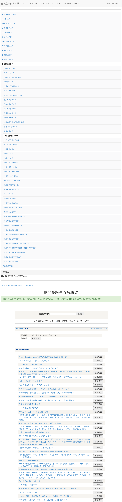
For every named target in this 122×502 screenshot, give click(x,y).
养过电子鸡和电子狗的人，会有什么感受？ (36, 436)
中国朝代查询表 (9, 149)
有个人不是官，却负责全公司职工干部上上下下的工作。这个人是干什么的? (49, 489)
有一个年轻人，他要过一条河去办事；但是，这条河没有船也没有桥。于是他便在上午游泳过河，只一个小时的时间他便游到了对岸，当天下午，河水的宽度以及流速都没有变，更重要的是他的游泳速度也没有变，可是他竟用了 (54, 441)
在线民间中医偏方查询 (11, 172)
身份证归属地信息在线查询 (13, 95)
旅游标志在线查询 (10, 199)
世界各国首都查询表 (11, 262)
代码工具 (6, 19)
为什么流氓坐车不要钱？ (29, 492)
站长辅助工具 (7, 46)
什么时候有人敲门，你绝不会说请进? (34, 361)
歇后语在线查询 (9, 91)
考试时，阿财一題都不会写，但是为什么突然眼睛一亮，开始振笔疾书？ (47, 496)
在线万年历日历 (9, 68)
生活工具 (56, 3)
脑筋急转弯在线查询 (11, 136)
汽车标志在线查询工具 (11, 189)
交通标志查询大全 (10, 113)
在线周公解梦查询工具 (11, 239)
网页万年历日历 (9, 73)
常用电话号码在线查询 (11, 140)
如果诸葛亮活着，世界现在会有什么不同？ (36, 448)
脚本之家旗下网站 (113, 3)
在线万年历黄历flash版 (11, 86)
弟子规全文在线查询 (11, 145)
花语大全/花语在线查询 (12, 181)
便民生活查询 (7, 64)
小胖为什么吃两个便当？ (29, 408)
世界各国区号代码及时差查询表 (14, 252)
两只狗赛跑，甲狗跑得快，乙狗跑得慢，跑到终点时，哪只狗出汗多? (46, 393)
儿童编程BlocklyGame (73, 3)
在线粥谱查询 (8, 154)
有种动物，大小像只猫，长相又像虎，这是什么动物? (40, 423)
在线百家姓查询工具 (11, 203)
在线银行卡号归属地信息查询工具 (15, 235)
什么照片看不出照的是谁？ (29, 404)
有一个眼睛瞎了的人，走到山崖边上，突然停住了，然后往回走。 (45, 396)
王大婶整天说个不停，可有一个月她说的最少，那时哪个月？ (43, 500)
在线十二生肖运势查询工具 (13, 226)
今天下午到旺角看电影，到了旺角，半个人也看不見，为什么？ (44, 389)
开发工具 (33, 3)
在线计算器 (7, 50)
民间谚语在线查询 (10, 104)
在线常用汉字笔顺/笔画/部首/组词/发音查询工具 (20, 248)
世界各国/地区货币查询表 (12, 257)
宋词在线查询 (8, 131)
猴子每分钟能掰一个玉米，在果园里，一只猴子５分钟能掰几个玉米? (46, 469)
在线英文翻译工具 (10, 118)
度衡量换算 (7, 55)
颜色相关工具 (7, 28)
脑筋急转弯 (19, 329)
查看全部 (99, 329)
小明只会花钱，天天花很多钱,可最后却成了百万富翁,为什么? (43, 357)
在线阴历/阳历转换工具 (12, 185)
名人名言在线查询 (10, 100)
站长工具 (45, 3)
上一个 (93, 329)
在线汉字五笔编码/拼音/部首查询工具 (16, 243)
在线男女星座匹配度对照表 (13, 208)
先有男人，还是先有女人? (29, 460)
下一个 (104, 329)
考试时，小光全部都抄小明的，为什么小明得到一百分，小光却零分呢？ (47, 400)
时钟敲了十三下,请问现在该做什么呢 (33, 412)
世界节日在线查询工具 (11, 221)
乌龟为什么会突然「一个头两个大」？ (34, 385)
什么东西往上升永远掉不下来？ (31, 364)
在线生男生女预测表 (11, 163)
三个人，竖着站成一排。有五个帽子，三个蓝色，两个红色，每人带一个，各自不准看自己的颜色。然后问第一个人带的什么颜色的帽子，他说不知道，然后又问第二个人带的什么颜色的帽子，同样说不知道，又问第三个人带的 (54, 475)
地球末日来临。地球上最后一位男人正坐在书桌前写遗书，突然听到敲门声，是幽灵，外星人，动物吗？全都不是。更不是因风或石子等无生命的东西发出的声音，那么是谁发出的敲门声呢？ (54, 417)
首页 (24, 3)
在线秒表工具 (8, 82)
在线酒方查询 (8, 158)
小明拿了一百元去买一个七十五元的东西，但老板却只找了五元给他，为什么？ (50, 377)
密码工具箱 (7, 37)
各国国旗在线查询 (10, 212)
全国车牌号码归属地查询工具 (14, 122)
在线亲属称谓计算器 (11, 230)
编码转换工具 (8, 32)
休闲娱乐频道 (7, 266)
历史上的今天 (8, 194)
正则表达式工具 (8, 23)
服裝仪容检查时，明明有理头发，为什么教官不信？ (39, 368)
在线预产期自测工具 (11, 176)
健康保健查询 (7, 59)
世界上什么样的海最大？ (29, 485)
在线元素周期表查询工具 (12, 77)
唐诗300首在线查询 (10, 127)
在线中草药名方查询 (11, 167)
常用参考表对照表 (9, 14)
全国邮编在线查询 (10, 109)
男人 (55, 321)
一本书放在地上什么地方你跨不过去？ (34, 432)
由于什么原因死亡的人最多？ (30, 381)
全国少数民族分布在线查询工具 (14, 216)
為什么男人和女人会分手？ (29, 481)
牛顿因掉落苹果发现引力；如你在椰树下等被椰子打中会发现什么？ (46, 451)
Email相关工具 (8, 41)
